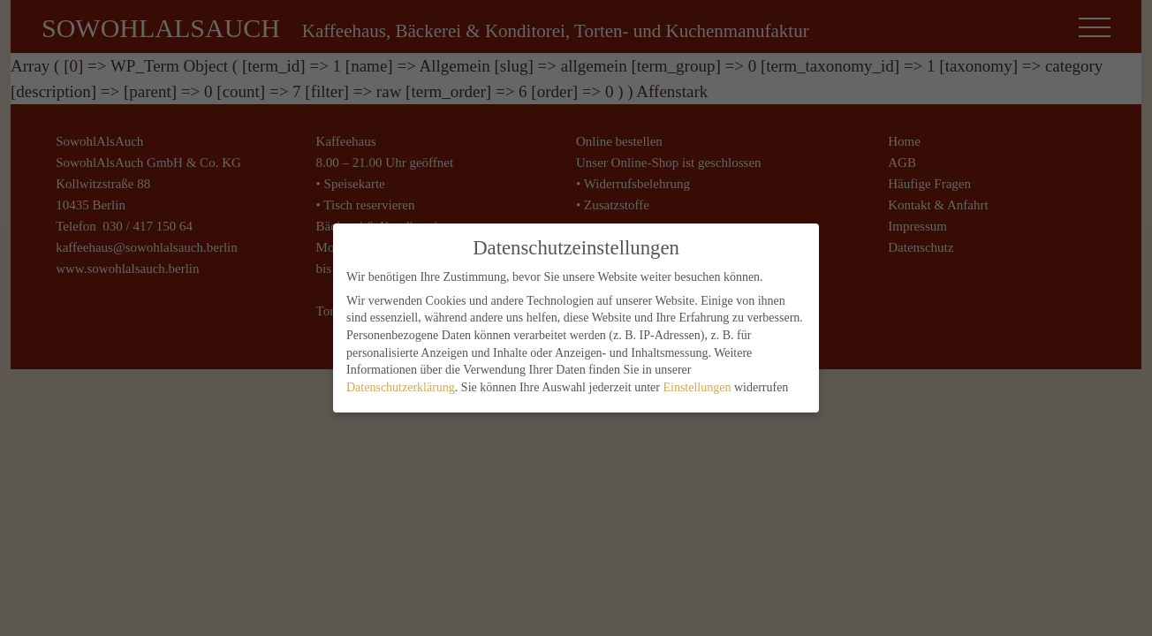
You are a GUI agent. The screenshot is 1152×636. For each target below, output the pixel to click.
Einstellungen (697, 382)
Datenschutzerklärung (400, 382)
